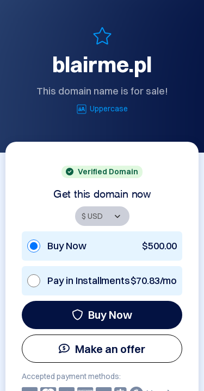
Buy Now (102, 314)
